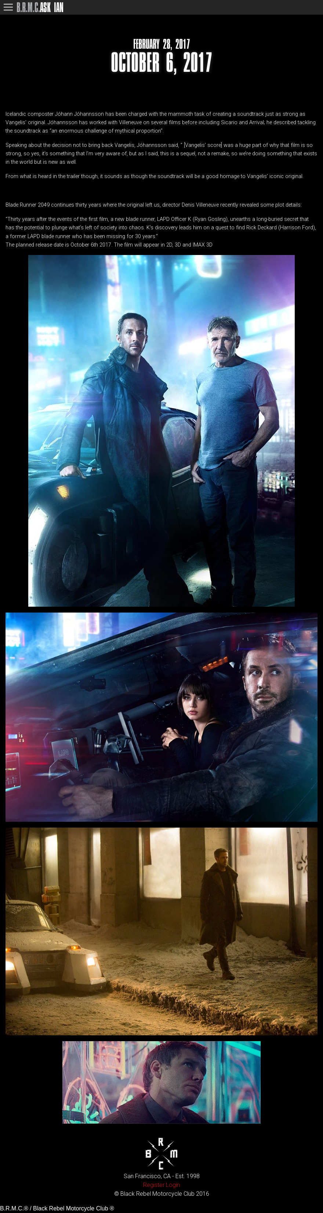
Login (173, 1184)
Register (153, 1184)
